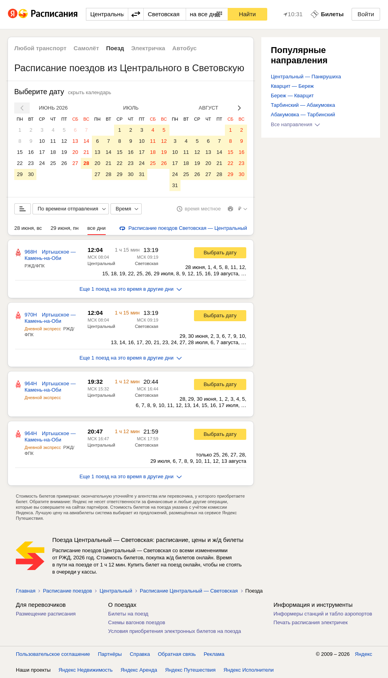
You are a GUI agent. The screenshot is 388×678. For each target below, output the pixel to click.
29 (20, 174)
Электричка (148, 48)
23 (31, 163)
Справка (140, 654)
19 (64, 152)
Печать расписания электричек (311, 622)
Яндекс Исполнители (249, 670)
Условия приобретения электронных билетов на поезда (174, 631)
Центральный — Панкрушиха (306, 77)
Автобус (184, 48)
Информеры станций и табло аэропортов (323, 614)
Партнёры (110, 654)
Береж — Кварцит (292, 95)
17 (42, 152)
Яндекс (363, 654)
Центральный (101, 263)
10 (42, 141)
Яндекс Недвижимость (86, 670)
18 (53, 152)
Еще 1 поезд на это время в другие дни (131, 289)
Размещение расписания (46, 614)
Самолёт (86, 48)
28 (86, 163)
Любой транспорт (40, 48)
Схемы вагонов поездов (136, 622)
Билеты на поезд (128, 614)
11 (53, 141)
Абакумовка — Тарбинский (303, 114)
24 (42, 163)
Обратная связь (177, 654)
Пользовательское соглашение (53, 654)
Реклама (214, 654)
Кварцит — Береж (292, 86)
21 (86, 152)
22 (20, 163)
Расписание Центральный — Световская (189, 591)
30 (31, 174)
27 (75, 163)
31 (142, 174)
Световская (146, 263)
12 (64, 141)
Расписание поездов (67, 591)
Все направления (295, 124)
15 (20, 152)
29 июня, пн (65, 228)
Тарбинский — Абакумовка (303, 105)
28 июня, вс (28, 228)
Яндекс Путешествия (190, 670)
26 (64, 163)
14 (86, 141)
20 (75, 152)
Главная (25, 591)
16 (31, 152)
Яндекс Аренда (139, 670)
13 (75, 141)
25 (53, 163)
